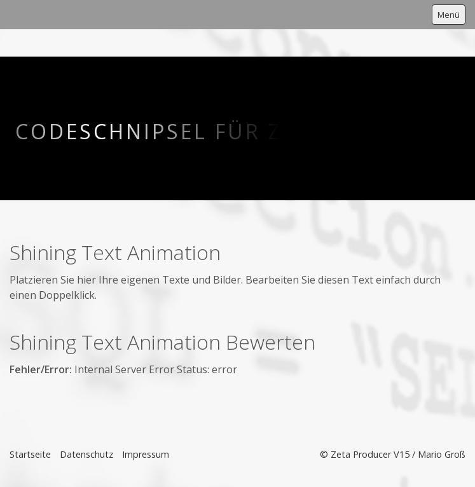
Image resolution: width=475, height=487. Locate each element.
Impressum (145, 454)
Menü (448, 14)
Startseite (30, 454)
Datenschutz (86, 454)
